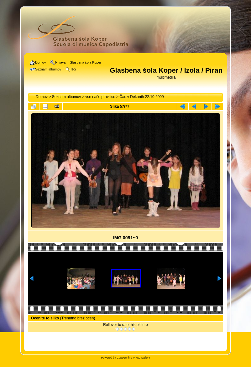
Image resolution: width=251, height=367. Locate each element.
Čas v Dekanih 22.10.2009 (141, 97)
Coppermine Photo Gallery (133, 357)
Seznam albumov (66, 97)
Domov (42, 97)
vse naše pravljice (100, 97)
